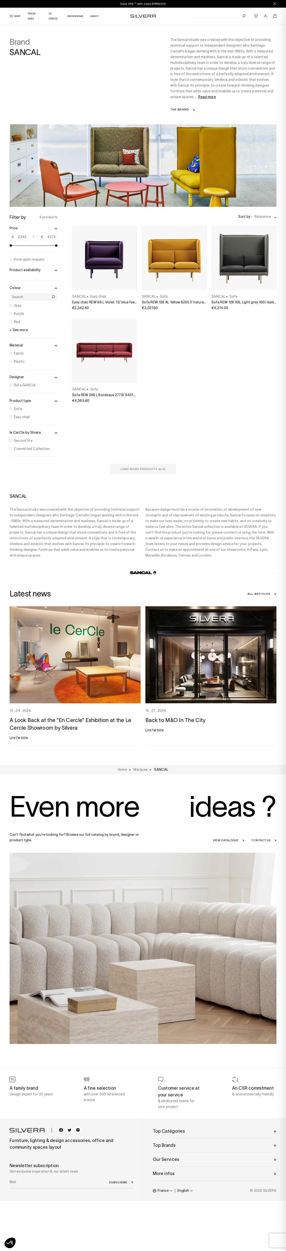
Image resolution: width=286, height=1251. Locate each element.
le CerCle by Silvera (33, 433)
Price (33, 228)
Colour (33, 288)
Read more (207, 97)
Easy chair (22, 417)
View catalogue (226, 840)
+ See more (19, 330)
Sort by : (245, 217)
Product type (33, 401)
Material (33, 345)
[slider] (11, 245)
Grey (18, 305)
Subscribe (118, 1182)
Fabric (19, 353)
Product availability (33, 270)
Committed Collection (32, 449)
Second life (23, 440)
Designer (33, 377)
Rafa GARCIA (25, 385)
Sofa (18, 409)
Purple (19, 314)
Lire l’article (19, 738)
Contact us (261, 840)
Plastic (19, 361)
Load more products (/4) (143, 468)
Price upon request (29, 259)
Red (17, 322)
